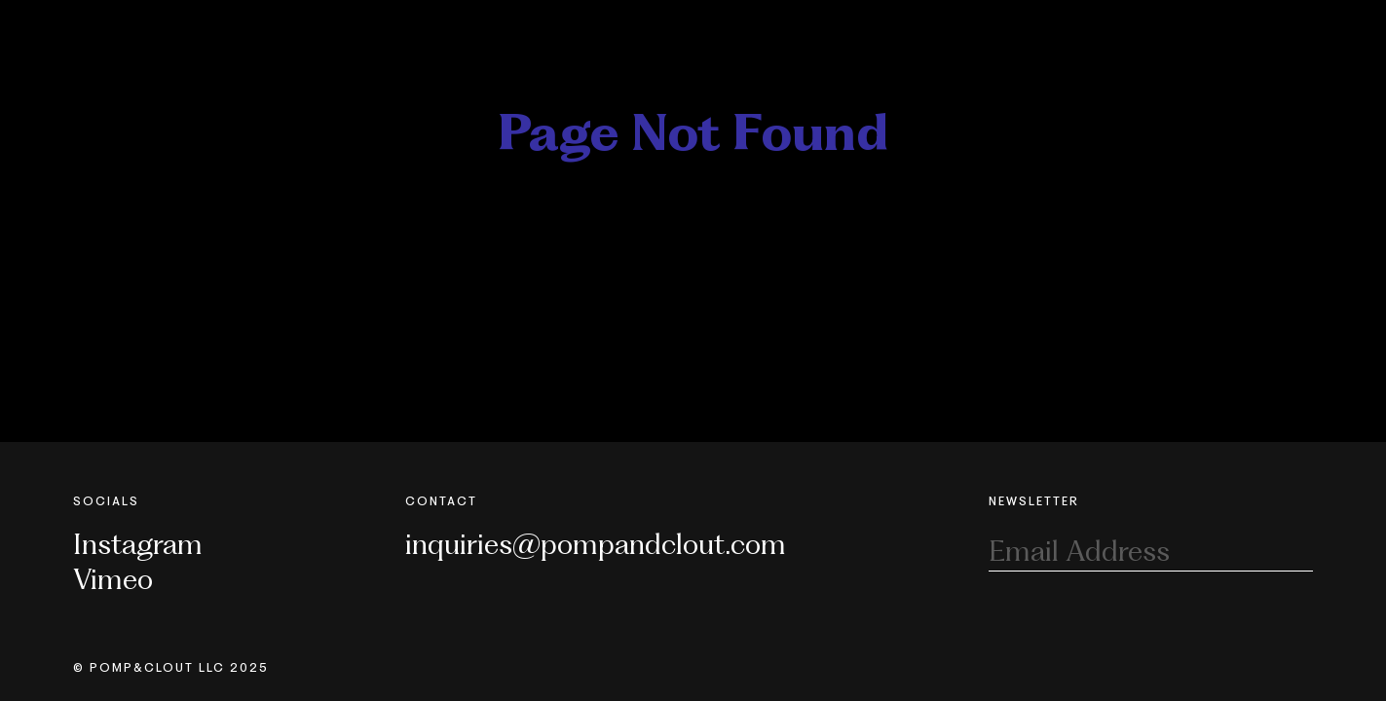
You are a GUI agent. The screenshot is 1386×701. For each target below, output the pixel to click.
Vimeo (113, 579)
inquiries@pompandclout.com (595, 544)
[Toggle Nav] (1301, 27)
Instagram (138, 544)
